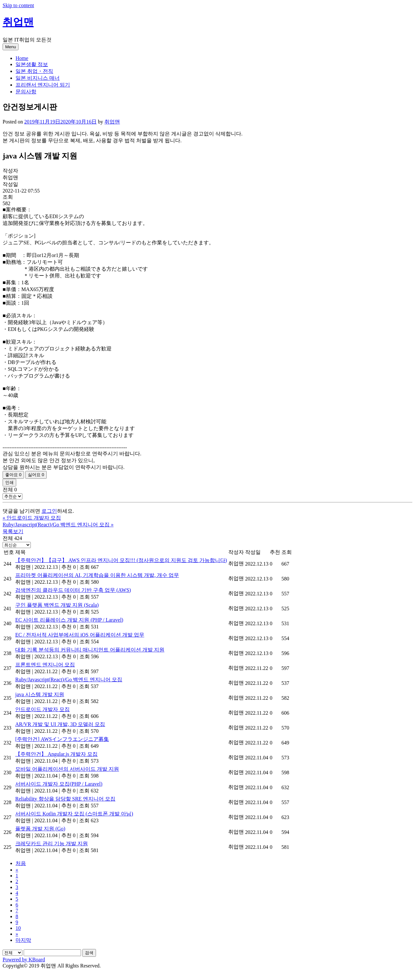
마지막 (23, 940)
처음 (21, 863)
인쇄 (9, 482)
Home (22, 58)
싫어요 (36, 474)
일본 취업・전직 (34, 71)
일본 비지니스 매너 (38, 78)
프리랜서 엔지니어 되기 (43, 85)
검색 (89, 952)
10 (18, 928)
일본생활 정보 (32, 64)
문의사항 (26, 91)
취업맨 (18, 22)
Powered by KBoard (24, 959)
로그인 (49, 511)
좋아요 (13, 474)
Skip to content (18, 5)
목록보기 (13, 531)
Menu (10, 46)
